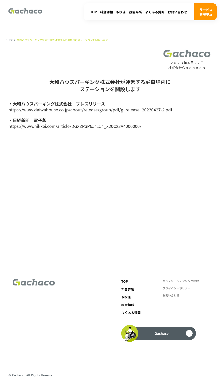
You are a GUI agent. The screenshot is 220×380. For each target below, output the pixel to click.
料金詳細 (106, 12)
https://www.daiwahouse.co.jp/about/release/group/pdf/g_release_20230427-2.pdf (90, 110)
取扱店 (121, 12)
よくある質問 (155, 12)
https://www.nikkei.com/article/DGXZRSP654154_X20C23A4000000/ (74, 126)
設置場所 (135, 12)
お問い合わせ (177, 12)
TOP (93, 12)
